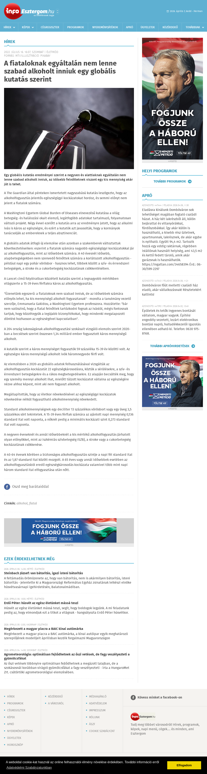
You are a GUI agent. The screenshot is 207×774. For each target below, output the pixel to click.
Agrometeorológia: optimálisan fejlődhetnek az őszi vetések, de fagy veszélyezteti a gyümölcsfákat (67, 656)
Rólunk (94, 717)
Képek (26, 27)
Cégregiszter (50, 27)
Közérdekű (170, 27)
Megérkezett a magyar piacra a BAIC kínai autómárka (43, 629)
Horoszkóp (15, 745)
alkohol (22, 503)
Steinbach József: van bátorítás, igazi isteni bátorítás (43, 573)
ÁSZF (92, 724)
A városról (56, 703)
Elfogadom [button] (184, 765)
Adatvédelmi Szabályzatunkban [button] (29, 767)
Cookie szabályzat (102, 731)
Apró (129, 27)
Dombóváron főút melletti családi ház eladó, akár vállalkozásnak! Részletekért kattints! (171, 290)
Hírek (7, 27)
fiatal (33, 503)
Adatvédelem (98, 703)
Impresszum (97, 710)
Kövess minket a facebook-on (160, 697)
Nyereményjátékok (105, 27)
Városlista (57, 11)
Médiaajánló (98, 696)
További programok (170, 181)
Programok (75, 27)
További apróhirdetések (169, 346)
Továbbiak (193, 27)
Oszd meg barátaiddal (30, 487)
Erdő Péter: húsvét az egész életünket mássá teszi (41, 603)
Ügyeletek (148, 27)
